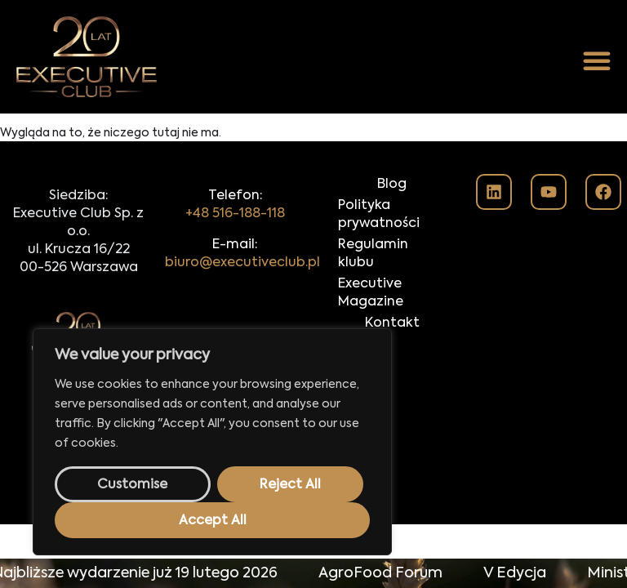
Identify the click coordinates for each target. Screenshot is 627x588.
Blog (392, 184)
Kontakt (392, 323)
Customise (132, 485)
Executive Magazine (370, 293)
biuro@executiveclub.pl (242, 263)
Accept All (213, 521)
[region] (212, 441)
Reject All (290, 485)
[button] (597, 60)
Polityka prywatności (379, 214)
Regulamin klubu (373, 254)
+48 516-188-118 (235, 213)
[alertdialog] (313, 573)
